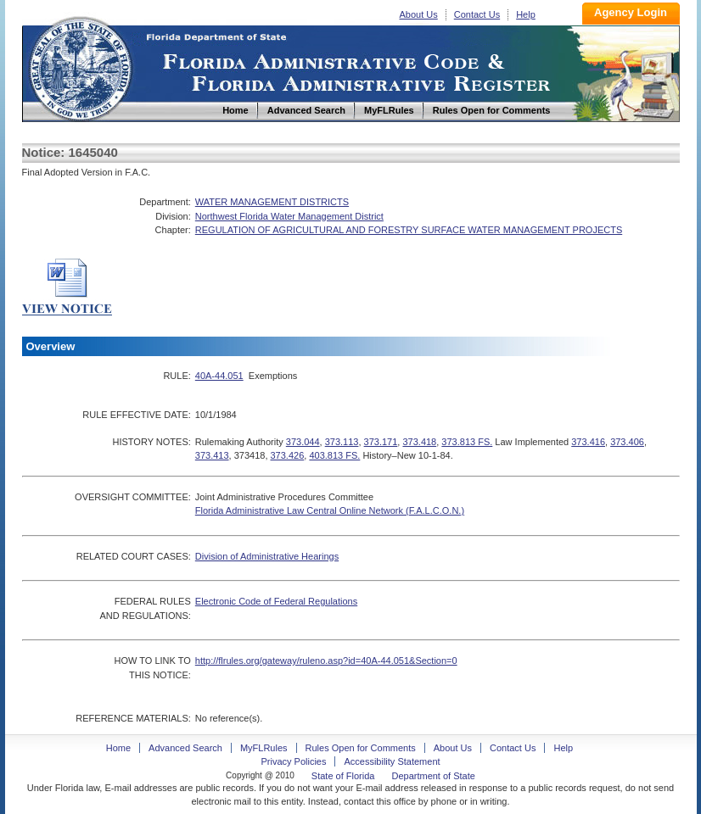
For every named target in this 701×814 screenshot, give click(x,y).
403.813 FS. (334, 455)
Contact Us (477, 14)
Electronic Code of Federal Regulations (276, 601)
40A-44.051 (219, 376)
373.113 (342, 442)
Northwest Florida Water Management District (289, 216)
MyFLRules (264, 748)
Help (526, 14)
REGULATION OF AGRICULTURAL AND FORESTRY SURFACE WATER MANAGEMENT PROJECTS (408, 230)
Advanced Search (185, 748)
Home (80, 66)
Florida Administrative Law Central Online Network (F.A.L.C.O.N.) (329, 510)
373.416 (588, 442)
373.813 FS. (466, 442)
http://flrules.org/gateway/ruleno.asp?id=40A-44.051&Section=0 (326, 660)
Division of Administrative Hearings (267, 556)
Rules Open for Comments (361, 748)
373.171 (381, 442)
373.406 (627, 442)
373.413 (212, 455)
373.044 (303, 442)
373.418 (419, 442)
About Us (419, 14)
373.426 (288, 455)
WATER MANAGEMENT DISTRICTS (272, 202)
